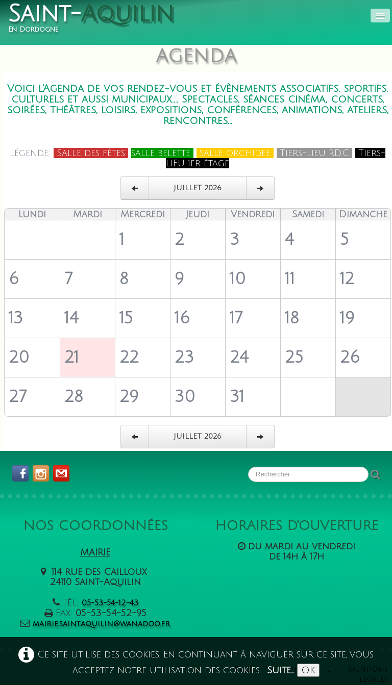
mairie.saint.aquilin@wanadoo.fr (101, 624)
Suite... (280, 670)
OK (308, 670)
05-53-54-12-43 (110, 603)
